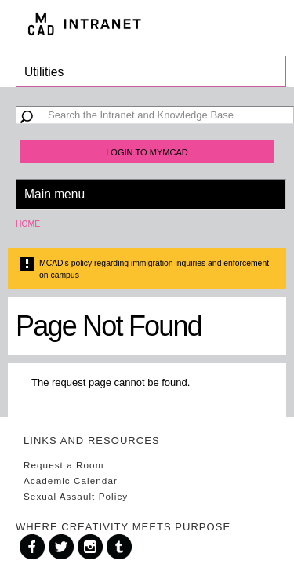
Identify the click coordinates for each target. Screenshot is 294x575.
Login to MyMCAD (147, 152)
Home (28, 224)
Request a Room (63, 465)
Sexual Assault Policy (76, 496)
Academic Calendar (71, 480)
